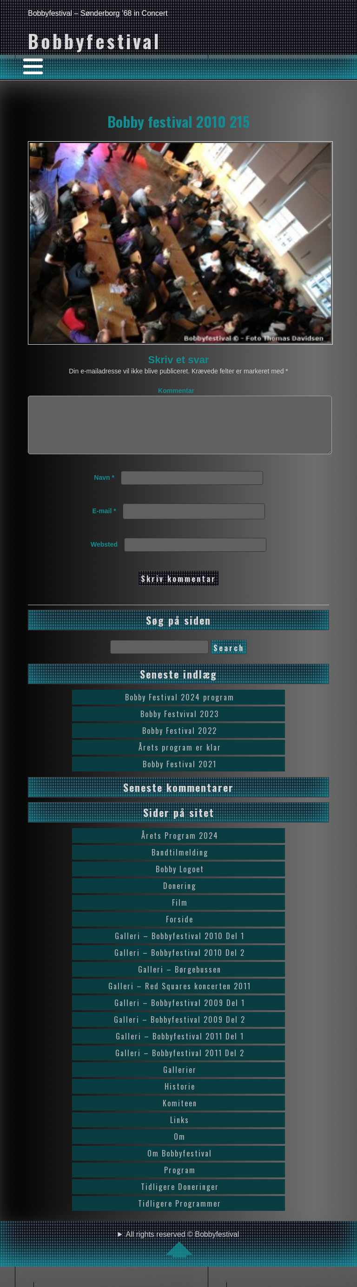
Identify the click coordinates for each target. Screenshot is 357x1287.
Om (179, 1147)
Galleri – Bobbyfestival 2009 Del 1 (179, 1013)
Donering (179, 896)
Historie (180, 1097)
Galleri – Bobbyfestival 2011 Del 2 (180, 1064)
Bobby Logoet (180, 880)
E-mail (104, 522)
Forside (179, 930)
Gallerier (180, 1080)
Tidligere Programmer (179, 1214)
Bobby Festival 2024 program (179, 708)
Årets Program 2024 (179, 846)
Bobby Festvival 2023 (179, 725)
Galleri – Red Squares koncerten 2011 (179, 997)
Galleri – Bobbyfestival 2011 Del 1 (180, 1047)
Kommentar (176, 390)
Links (179, 1131)
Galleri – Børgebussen (179, 980)
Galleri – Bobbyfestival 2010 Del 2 (179, 963)
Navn (104, 488)
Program (180, 1181)
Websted (104, 555)
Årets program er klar (180, 758)
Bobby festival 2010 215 (178, 121)
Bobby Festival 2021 (180, 775)
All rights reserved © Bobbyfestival (182, 1254)
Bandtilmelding (180, 863)
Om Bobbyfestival (179, 1164)
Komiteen (180, 1114)
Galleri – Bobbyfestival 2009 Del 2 (179, 1030)
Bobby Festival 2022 (179, 741)
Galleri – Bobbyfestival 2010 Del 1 (180, 947)
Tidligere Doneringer (180, 1197)
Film (180, 913)
